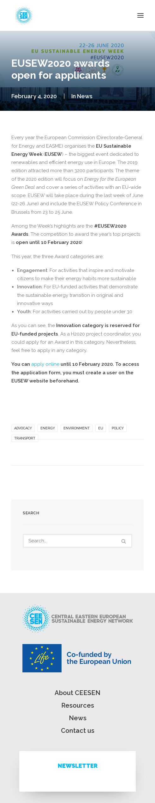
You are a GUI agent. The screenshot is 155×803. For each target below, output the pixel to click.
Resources (77, 705)
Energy (47, 428)
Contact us (77, 730)
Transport (24, 438)
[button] (140, 15)
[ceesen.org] (23, 15)
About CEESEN (77, 693)
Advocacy (23, 428)
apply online (45, 364)
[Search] (77, 541)
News (84, 96)
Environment (76, 428)
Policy (118, 428)
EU (100, 428)
